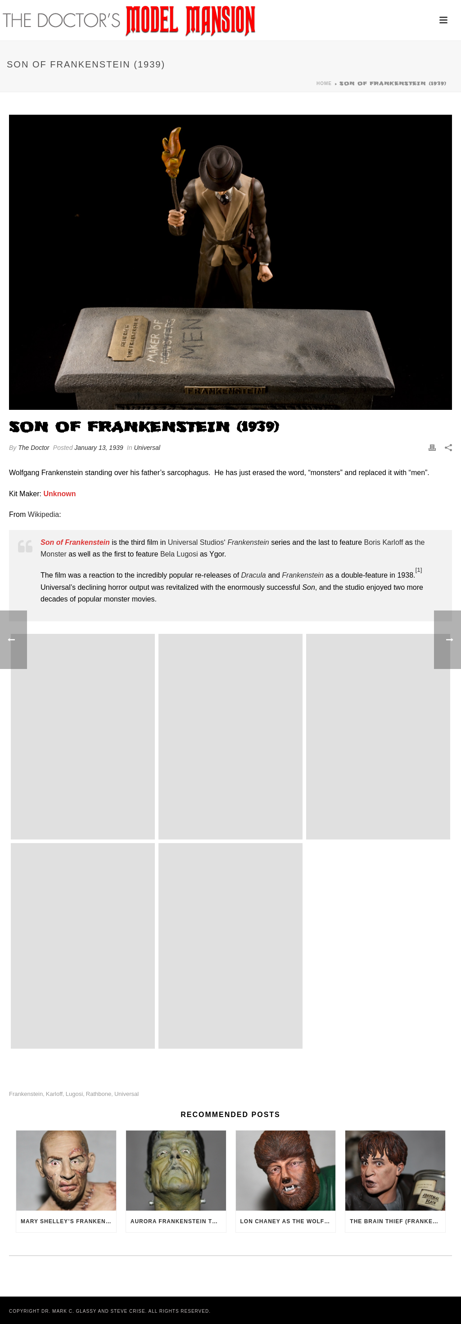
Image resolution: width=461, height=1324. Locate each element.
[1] (418, 569)
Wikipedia (43, 514)
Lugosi (74, 1094)
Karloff (54, 1094)
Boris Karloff (383, 542)
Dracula (253, 575)
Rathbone (98, 1094)
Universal (147, 447)
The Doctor (33, 447)
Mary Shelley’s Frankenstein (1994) (68, 1221)
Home (324, 83)
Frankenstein (248, 542)
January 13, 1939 (98, 447)
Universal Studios (196, 542)
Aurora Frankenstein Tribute (178, 1221)
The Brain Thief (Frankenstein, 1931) (397, 1221)
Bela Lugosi (179, 554)
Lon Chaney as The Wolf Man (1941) (288, 1221)
